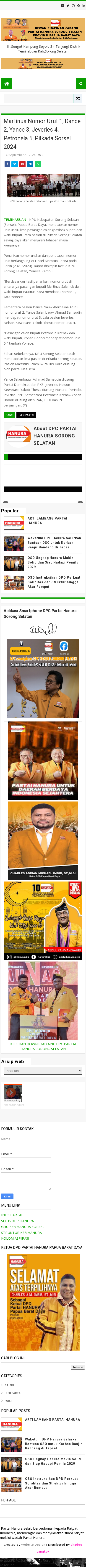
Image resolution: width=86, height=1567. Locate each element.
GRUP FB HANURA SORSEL (22, 1226)
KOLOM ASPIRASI (15, 1238)
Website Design (33, 1544)
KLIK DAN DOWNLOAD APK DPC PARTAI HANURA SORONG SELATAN (43, 1046)
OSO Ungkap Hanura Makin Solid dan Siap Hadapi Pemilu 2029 (53, 562)
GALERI (9, 1385)
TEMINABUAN (15, 219)
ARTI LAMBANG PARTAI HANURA (52, 1419)
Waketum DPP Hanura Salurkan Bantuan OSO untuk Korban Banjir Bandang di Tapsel (54, 542)
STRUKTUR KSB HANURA (21, 1232)
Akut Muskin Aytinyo (14, 1105)
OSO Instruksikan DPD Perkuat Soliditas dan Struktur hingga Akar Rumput (54, 582)
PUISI (8, 1400)
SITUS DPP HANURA (17, 1221)
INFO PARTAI (26, 415)
